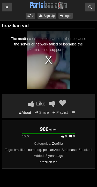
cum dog (34, 150)
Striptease (69, 150)
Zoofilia (57, 143)
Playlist (60, 112)
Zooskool (85, 150)
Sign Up (47, 16)
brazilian (20, 150)
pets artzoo (51, 150)
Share (42, 112)
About (25, 112)
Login (65, 16)
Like (37, 103)
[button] (30, 16)
